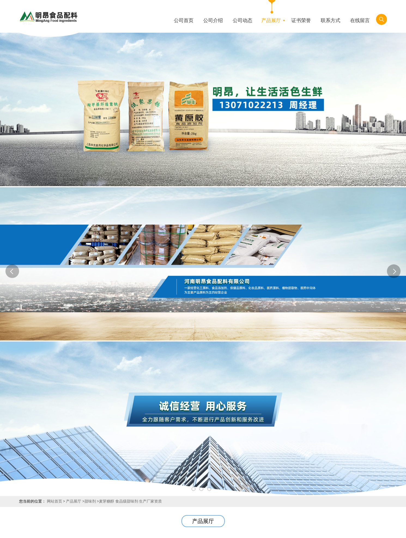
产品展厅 (73, 501)
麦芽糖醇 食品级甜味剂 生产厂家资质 (130, 501)
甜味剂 (90, 501)
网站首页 (54, 501)
